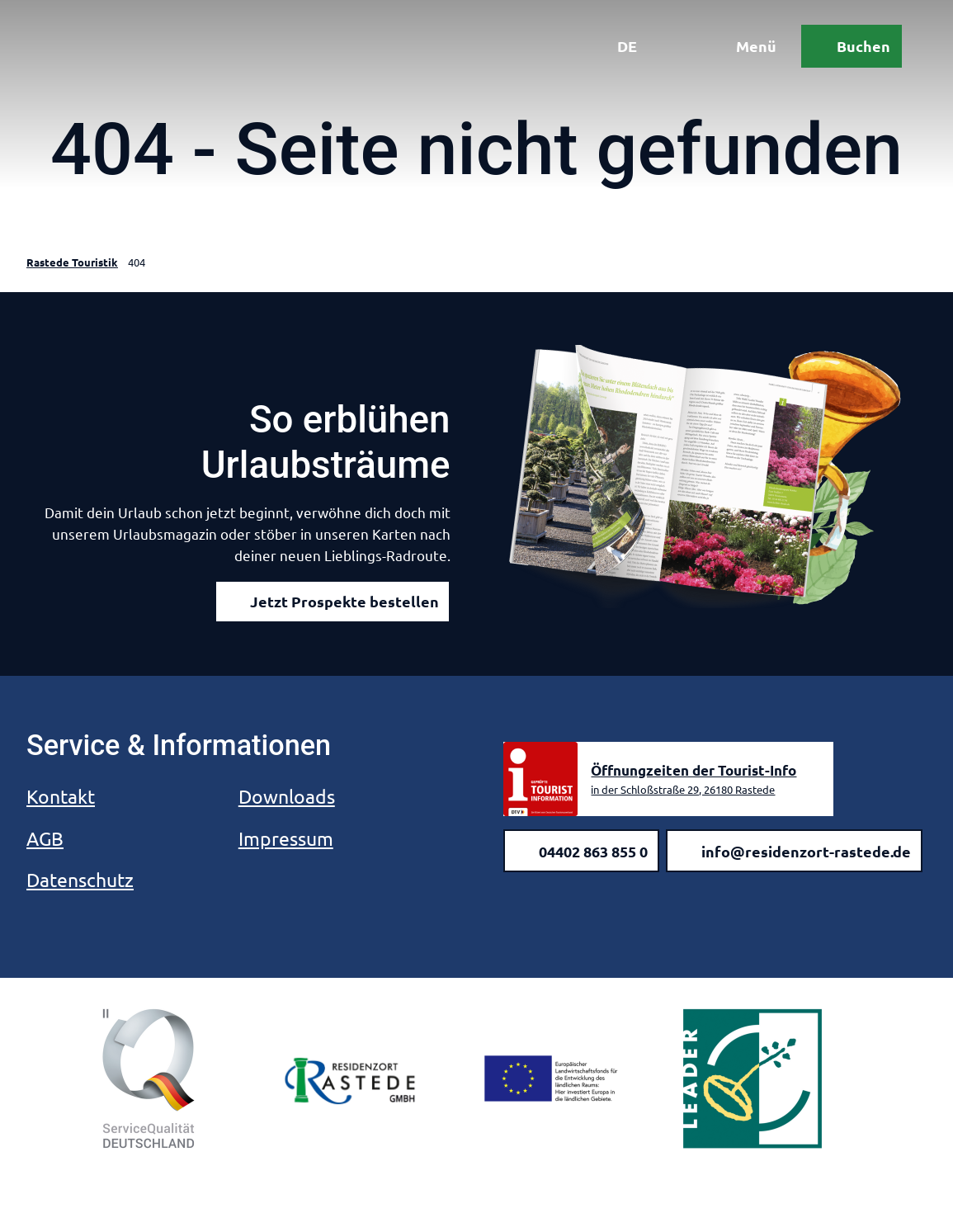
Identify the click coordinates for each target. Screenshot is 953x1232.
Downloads (286, 796)
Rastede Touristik (72, 262)
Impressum (285, 838)
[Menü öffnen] (742, 47)
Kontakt (60, 796)
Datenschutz (80, 879)
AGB (45, 838)
